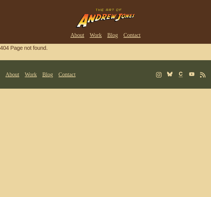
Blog (112, 35)
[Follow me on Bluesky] (170, 74)
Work (96, 35)
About (77, 35)
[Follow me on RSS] (203, 75)
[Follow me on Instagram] (159, 75)
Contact (131, 35)
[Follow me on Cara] (181, 74)
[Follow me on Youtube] (192, 74)
